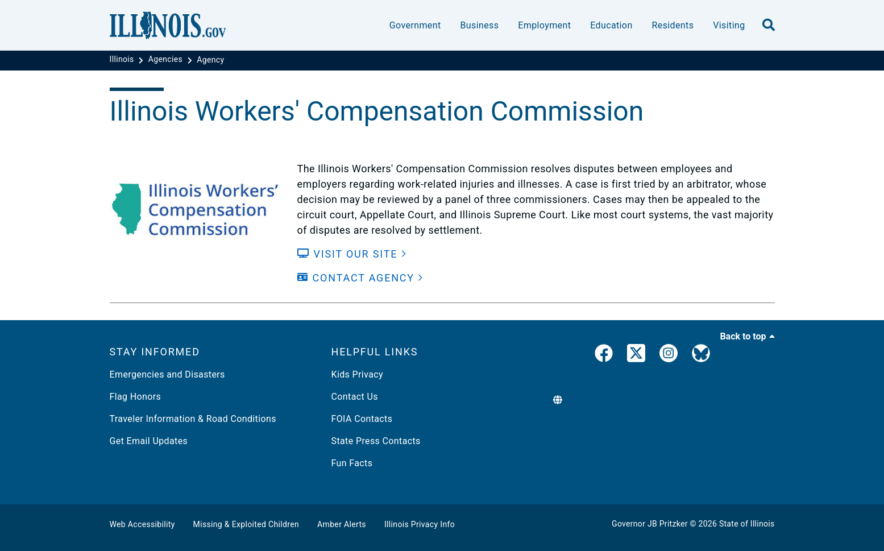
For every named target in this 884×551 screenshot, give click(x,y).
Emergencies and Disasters (167, 374)
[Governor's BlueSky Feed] (701, 355)
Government (415, 25)
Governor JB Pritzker (650, 523)
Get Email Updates (149, 441)
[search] (768, 25)
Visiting (729, 25)
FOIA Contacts (362, 418)
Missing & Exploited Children (246, 524)
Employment (544, 25)
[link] (604, 355)
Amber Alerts (341, 524)
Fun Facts (352, 463)
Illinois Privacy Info (419, 524)
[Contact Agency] (360, 277)
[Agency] (210, 59)
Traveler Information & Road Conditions (193, 418)
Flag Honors (135, 396)
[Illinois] (123, 59)
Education (611, 25)
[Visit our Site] (352, 254)
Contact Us (354, 396)
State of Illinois (747, 523)
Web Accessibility (142, 524)
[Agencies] (166, 59)
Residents (673, 25)
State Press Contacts (376, 441)
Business (479, 25)
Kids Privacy (357, 374)
